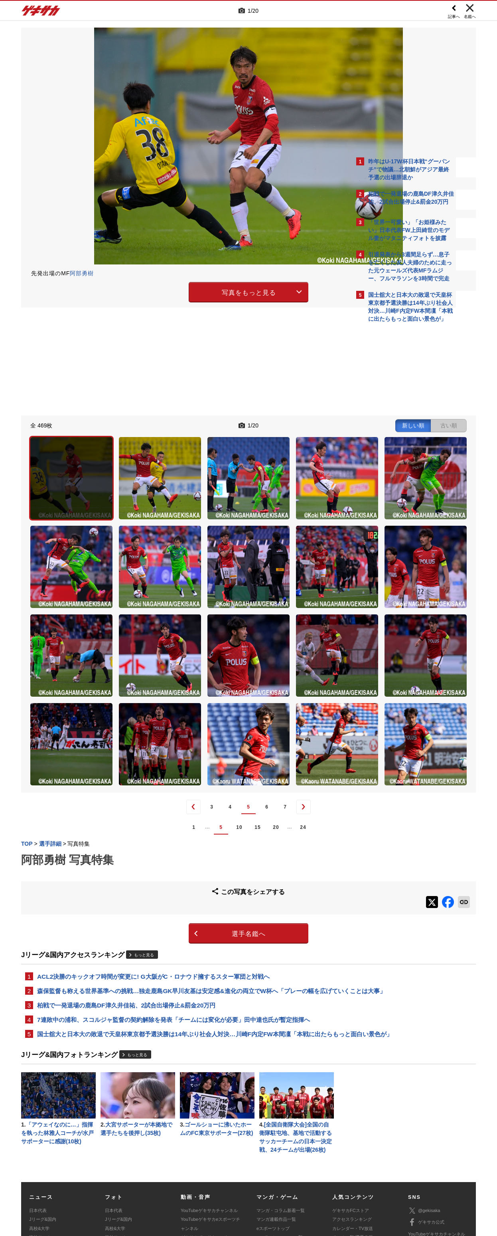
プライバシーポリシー (305, 1176)
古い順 (309, 424)
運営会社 (201, 1176)
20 (206, 714)
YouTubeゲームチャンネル (434, 1154)
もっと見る (144, 838)
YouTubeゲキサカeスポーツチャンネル (210, 1132)
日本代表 (38, 1119)
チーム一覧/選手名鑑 (352, 1146)
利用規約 (265, 1176)
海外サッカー (42, 1146)
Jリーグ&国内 (42, 1128)
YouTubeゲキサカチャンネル (209, 1119)
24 (233, 714)
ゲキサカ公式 (426, 1131)
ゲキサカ (41, 13)
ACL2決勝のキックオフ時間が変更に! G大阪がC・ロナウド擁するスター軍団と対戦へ (153, 860)
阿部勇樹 (82, 273)
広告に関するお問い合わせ (127, 1186)
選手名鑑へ (179, 817)
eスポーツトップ (273, 1137)
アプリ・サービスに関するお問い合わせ (265, 1186)
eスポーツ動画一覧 (275, 1155)
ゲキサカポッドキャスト (205, 1146)
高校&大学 (39, 1137)
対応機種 (133, 1176)
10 (169, 714)
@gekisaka (424, 1120)
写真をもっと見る (179, 291)
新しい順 (273, 424)
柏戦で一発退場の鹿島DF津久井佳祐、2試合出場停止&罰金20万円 (126, 899)
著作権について (167, 1176)
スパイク (38, 1155)
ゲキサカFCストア (350, 1119)
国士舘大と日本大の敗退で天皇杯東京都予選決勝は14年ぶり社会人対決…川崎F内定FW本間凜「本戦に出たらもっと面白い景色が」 (185, 935)
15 (188, 714)
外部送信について (355, 1176)
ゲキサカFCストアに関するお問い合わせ (355, 1186)
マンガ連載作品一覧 (276, 1128)
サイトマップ (233, 1176)
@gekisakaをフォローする (400, 447)
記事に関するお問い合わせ (190, 1186)
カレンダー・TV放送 (352, 1137)
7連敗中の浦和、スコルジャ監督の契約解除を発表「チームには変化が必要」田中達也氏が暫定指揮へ (173, 915)
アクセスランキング (352, 1128)
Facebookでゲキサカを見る (401, 464)
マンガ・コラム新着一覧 (280, 1119)
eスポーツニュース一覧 (279, 1146)
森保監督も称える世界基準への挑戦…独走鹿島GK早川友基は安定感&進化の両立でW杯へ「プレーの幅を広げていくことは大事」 (184, 880)
